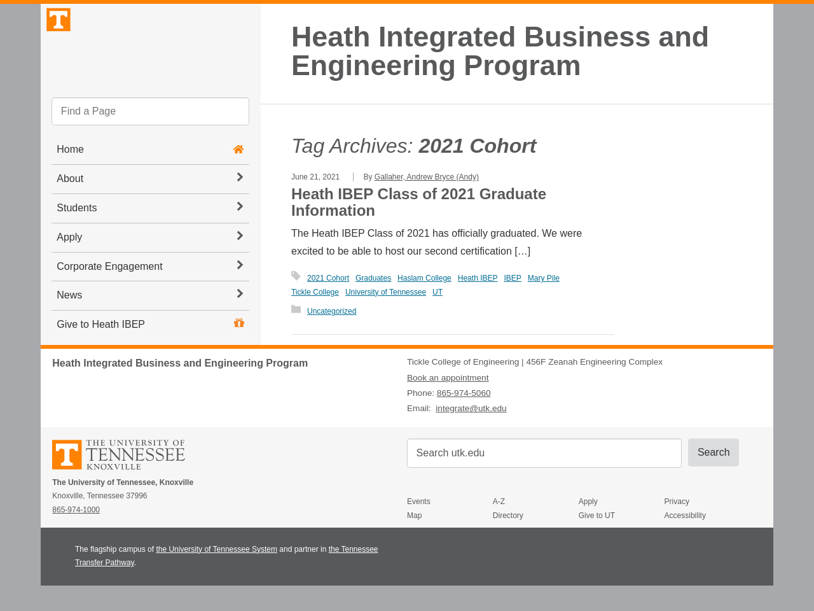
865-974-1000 (76, 535)
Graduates (373, 278)
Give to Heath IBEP (101, 356)
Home (70, 181)
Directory (508, 541)
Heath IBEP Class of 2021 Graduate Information (418, 202)
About (150, 210)
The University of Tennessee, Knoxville (151, 59)
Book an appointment (447, 403)
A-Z (499, 527)
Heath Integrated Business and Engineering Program (500, 51)
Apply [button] (150, 268)
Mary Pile (544, 278)
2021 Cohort (328, 278)
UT (437, 292)
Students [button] (150, 239)
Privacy (677, 527)
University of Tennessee (385, 292)
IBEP (512, 278)
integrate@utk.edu (471, 434)
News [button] (150, 326)
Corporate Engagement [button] (150, 297)
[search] (150, 143)
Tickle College (315, 292)
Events (419, 527)
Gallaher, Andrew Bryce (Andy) (427, 176)
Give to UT (597, 541)
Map (414, 541)
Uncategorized (331, 311)
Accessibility (685, 541)
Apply (588, 527)
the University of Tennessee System (216, 574)
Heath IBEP (478, 278)
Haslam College (424, 278)
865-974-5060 (464, 419)
